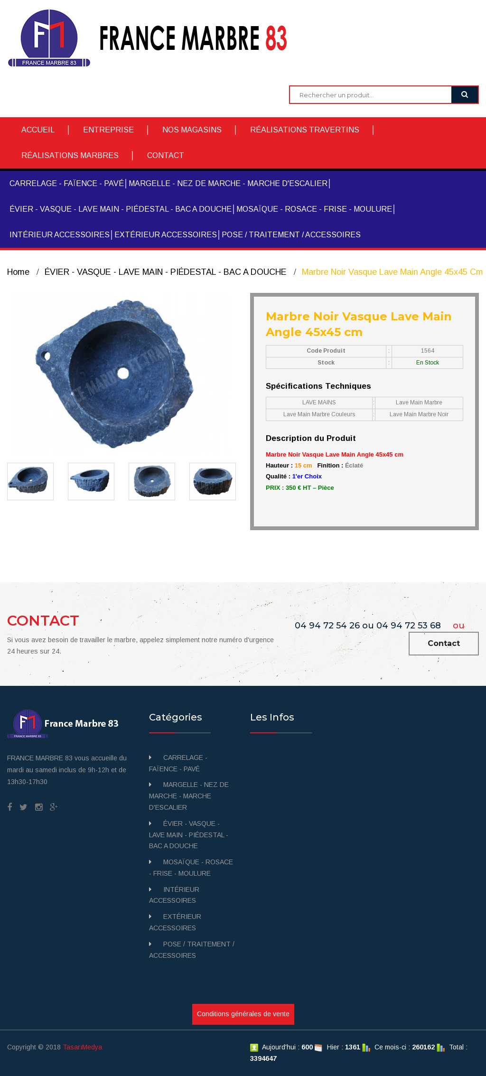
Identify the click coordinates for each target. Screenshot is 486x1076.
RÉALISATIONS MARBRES (70, 155)
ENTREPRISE (108, 130)
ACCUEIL (38, 130)
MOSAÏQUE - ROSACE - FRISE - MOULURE (314, 209)
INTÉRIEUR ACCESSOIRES (59, 235)
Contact (444, 643)
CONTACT (165, 155)
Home (18, 272)
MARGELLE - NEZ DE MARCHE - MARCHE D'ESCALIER (228, 183)
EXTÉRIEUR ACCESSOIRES (165, 235)
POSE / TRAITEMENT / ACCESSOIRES (291, 235)
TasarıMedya (82, 1047)
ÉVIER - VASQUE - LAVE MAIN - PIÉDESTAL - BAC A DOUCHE (120, 209)
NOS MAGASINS (192, 130)
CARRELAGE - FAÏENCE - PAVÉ (66, 183)
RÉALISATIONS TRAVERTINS (304, 130)
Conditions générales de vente (243, 1014)
